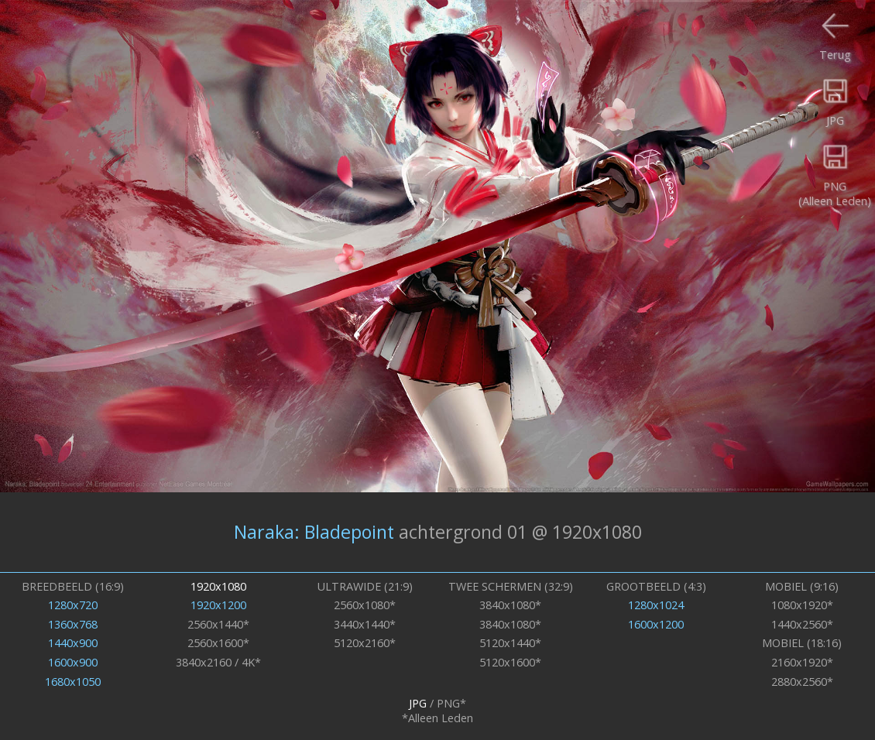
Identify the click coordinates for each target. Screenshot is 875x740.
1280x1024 (656, 605)
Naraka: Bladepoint (314, 531)
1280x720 (73, 605)
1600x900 (73, 662)
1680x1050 (73, 681)
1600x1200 (656, 624)
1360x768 (73, 624)
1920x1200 (218, 605)
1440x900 (73, 643)
